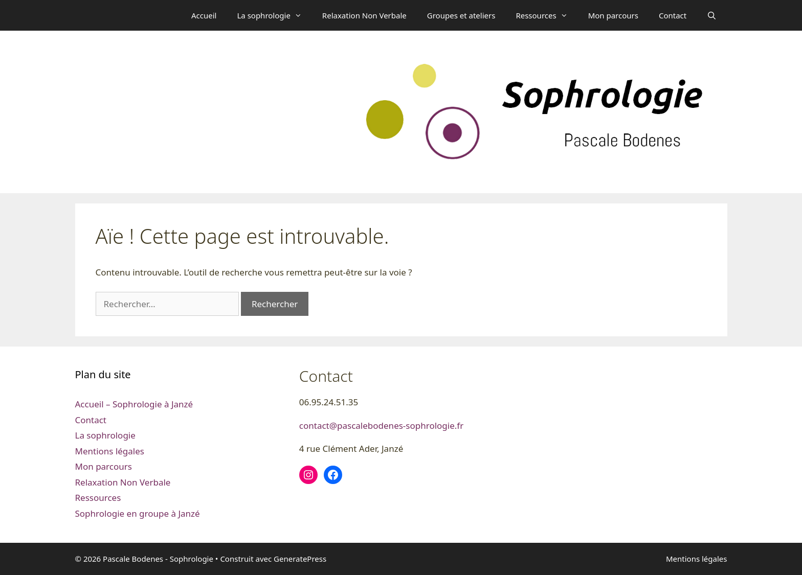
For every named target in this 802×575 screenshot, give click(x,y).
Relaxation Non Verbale (364, 15)
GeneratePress (300, 559)
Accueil (203, 15)
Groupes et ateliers (461, 15)
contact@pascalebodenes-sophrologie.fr (381, 425)
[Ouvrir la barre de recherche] (712, 15)
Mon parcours (613, 15)
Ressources (546, 15)
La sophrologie (274, 15)
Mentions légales (109, 451)
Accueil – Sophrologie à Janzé (134, 404)
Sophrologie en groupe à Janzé (137, 513)
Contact (672, 15)
